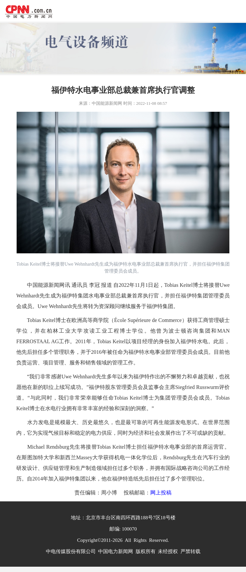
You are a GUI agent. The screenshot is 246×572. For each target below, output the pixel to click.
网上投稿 (161, 492)
